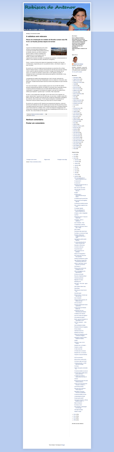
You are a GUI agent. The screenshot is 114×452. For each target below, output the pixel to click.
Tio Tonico (76, 366)
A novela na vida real (78, 247)
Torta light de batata (78, 409)
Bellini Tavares (76, 80)
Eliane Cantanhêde (77, 93)
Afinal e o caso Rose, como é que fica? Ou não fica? (80, 264)
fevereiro (77, 176)
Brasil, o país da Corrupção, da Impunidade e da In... (80, 320)
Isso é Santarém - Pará (79, 222)
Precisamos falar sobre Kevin (80, 231)
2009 (75, 419)
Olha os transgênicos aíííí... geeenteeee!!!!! (80, 272)
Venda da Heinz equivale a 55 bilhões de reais (80, 300)
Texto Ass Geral (76, 134)
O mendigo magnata (78, 208)
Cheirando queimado (78, 278)
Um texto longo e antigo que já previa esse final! (80, 373)
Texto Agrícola (76, 132)
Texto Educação (76, 135)
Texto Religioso (76, 145)
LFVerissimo (75, 109)
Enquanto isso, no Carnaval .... (80, 352)
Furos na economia (78, 357)
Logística (75, 111)
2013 (75, 158)
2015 (75, 154)
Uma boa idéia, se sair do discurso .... (79, 190)
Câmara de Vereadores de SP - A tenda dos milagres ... (81, 335)
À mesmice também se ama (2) (81, 371)
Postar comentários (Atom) (35, 161)
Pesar (74, 122)
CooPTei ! (76, 214)
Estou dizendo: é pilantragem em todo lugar (80, 407)
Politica (74, 124)
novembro (77, 161)
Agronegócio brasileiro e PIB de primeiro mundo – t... (81, 400)
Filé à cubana (77, 229)
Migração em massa (78, 279)
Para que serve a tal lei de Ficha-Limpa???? (79, 389)
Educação (75, 92)
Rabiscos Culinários (77, 126)
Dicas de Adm (76, 87)
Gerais (74, 98)
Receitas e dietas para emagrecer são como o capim (79, 236)
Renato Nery (76, 127)
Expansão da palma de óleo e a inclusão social (81, 185)
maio (76, 170)
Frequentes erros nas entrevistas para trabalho (80, 311)
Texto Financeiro (76, 139)
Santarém (75, 129)
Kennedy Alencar (76, 108)
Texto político (76, 143)
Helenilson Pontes (77, 101)
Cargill (74, 84)
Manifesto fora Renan (79, 332)
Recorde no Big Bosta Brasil (80, 276)
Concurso (75, 85)
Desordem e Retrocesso (79, 245)
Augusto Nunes (76, 79)
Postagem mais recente (31, 159)
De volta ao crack (78, 404)
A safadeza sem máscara (79, 313)
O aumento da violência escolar (81, 203)
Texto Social (75, 147)
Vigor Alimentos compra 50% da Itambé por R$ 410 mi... (80, 261)
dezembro (77, 159)
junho (76, 169)
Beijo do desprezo (78, 403)
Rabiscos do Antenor (78, 64)
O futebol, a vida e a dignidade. (81, 213)
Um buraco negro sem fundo (80, 361)
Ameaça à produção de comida (81, 258)
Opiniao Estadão (76, 119)
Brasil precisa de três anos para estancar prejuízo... (81, 381)
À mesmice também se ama (80, 394)
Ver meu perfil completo (77, 71)
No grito (76, 192)
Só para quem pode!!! (79, 398)
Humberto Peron (76, 103)
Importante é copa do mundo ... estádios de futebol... (81, 338)
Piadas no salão (77, 411)
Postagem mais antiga (62, 159)
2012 (75, 414)
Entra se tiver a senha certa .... (80, 359)
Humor (74, 105)
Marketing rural (77, 281)
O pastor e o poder (78, 347)
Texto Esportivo (76, 137)
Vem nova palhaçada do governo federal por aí (79, 211)
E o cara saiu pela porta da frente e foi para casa (80, 243)
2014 (75, 156)
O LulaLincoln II (77, 181)
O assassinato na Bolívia (79, 224)
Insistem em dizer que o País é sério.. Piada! (80, 227)
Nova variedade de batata (79, 325)
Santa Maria (77, 288)
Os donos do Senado (78, 274)
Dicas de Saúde (76, 88)
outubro (76, 163)
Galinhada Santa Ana (78, 330)
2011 (75, 416)
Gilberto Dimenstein (77, 100)
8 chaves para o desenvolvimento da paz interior (80, 195)
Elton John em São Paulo (79, 187)
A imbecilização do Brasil (79, 396)
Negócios (75, 118)
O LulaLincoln (77, 182)
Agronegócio (76, 77)
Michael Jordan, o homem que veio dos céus (80, 295)
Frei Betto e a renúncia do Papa (81, 233)
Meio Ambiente (76, 114)
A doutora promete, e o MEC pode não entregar (80, 364)
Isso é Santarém (77, 298)
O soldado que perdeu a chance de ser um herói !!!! (80, 376)
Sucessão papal (77, 293)
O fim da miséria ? (78, 302)
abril (76, 172)
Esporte (33, 115)
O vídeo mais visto (78, 349)
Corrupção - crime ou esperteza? (78, 220)
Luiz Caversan (76, 113)
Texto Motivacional (77, 142)
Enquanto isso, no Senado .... (80, 345)
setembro (77, 165)
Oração (76, 340)
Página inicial (47, 159)
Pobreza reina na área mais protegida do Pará (80, 269)
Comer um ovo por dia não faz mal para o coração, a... (80, 384)
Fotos (74, 96)
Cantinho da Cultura (77, 82)
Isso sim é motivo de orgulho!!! (80, 315)
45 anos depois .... (78, 328)
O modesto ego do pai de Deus (81, 198)
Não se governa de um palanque (79, 251)
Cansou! (76, 378)
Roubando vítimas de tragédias (81, 327)
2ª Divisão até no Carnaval (80, 350)
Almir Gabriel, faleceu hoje (80, 286)
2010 (75, 418)
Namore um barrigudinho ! (79, 253)
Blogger (63, 445)
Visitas (74, 148)
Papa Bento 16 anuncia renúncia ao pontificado (79, 392)
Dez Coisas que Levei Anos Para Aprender (80, 256)
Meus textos (75, 116)
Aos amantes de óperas (79, 317)
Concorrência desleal (78, 386)
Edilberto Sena (76, 90)
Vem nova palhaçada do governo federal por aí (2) (80, 178)
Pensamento (76, 121)
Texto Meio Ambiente (77, 140)
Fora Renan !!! (77, 266)
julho (76, 167)
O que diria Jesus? (78, 248)
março (76, 174)
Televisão (75, 130)
